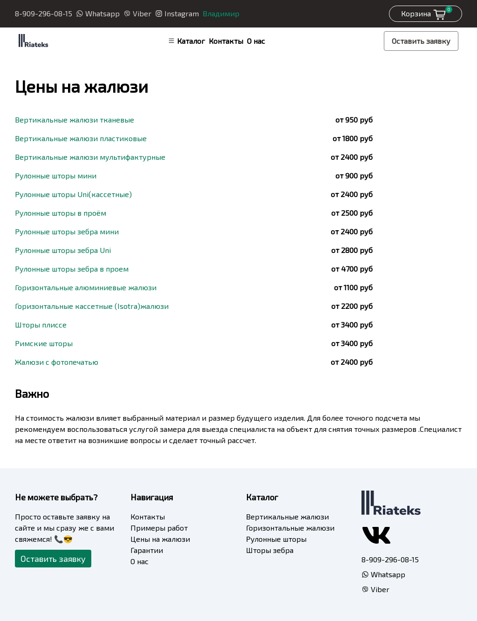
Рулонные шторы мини (55, 175)
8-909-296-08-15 (43, 13)
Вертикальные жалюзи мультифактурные (90, 156)
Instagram (177, 13)
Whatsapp (98, 13)
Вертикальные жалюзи (287, 516)
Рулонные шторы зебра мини (67, 231)
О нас (256, 40)
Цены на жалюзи (160, 538)
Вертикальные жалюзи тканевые (74, 119)
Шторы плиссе (41, 324)
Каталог (186, 40)
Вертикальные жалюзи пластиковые (81, 138)
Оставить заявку (421, 40)
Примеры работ (159, 527)
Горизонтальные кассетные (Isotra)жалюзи (92, 305)
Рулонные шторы (276, 538)
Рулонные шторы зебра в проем (72, 268)
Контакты (226, 40)
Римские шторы (44, 343)
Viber (137, 13)
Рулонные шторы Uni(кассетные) (73, 194)
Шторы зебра (269, 550)
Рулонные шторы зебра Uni (63, 250)
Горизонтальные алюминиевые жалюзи (86, 287)
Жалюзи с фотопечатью (56, 361)
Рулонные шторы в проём (60, 212)
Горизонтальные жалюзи (290, 527)
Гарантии (146, 550)
